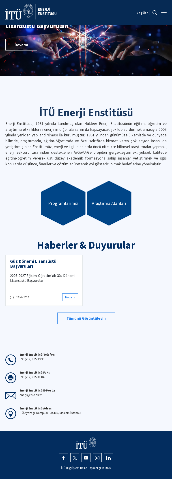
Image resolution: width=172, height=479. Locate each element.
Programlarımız (63, 203)
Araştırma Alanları (109, 203)
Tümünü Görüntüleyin (86, 318)
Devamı (21, 44)
